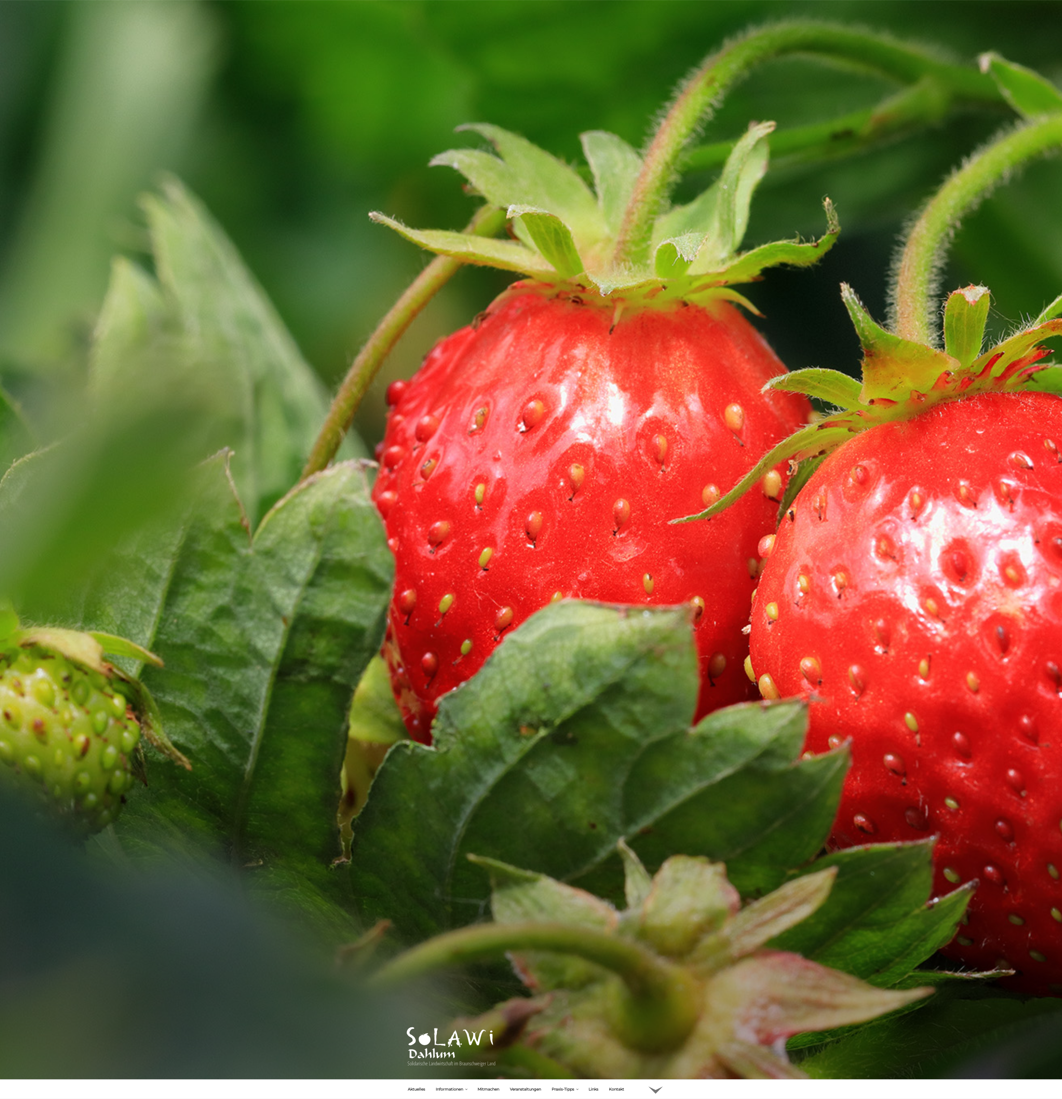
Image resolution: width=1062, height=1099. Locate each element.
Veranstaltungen (525, 1000)
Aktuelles (416, 1000)
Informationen (452, 1000)
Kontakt (616, 1000)
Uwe (460, 1035)
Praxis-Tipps (565, 1000)
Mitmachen (488, 1000)
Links (593, 1000)
